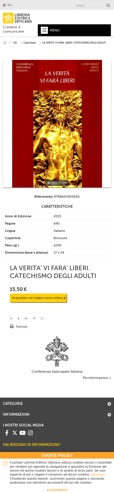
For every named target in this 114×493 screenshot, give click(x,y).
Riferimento (43, 196)
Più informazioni (97, 378)
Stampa (21, 326)
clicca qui (98, 474)
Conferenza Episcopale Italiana (57, 371)
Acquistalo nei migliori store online (39, 298)
